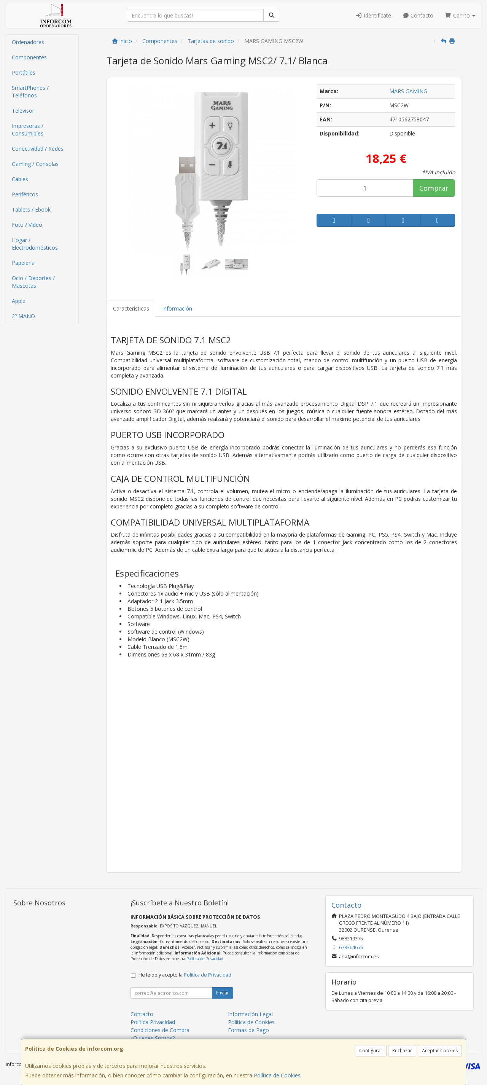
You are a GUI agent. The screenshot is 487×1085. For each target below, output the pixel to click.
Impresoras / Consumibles (27, 129)
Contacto (418, 15)
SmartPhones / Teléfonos (30, 91)
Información (177, 308)
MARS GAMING (408, 91)
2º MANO (23, 316)
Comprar (434, 188)
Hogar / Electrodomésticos (35, 243)
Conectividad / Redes (38, 148)
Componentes (29, 57)
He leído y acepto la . (185, 975)
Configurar (370, 1050)
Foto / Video (27, 224)
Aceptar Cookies (440, 1050)
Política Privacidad (153, 1022)
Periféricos (25, 194)
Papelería (23, 262)
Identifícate (373, 15)
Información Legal (250, 1014)
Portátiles (23, 72)
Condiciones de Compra (160, 1030)
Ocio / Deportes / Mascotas (33, 281)
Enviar (222, 992)
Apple (18, 300)
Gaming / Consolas (35, 163)
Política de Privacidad (204, 958)
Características (131, 308)
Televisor (23, 110)
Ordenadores (28, 42)
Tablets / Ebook (31, 209)
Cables (20, 179)
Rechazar (402, 1050)
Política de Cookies (277, 1075)
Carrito (460, 15)
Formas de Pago (248, 1030)
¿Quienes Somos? (153, 1038)
